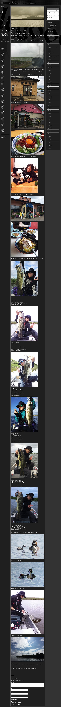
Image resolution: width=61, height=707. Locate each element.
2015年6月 (49, 134)
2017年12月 (2, 90)
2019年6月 (2, 73)
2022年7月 (2, 58)
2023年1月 (2, 55)
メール (12, 692)
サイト (12, 695)
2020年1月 (2, 67)
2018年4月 (2, 85)
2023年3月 (2, 53)
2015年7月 (2, 120)
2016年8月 (2, 105)
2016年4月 (49, 119)
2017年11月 (50, 96)
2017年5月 (2, 95)
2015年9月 (2, 118)
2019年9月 (2, 71)
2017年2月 (49, 104)
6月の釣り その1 (3, 41)
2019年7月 (2, 72)
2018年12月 (2, 79)
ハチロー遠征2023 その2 (4, 20)
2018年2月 (2, 88)
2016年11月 (2, 101)
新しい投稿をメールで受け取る (16, 704)
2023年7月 (2, 50)
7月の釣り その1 (51, 36)
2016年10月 (2, 102)
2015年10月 (2, 117)
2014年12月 (2, 129)
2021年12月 (2, 60)
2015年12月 (2, 114)
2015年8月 (2, 119)
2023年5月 (49, 45)
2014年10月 (2, 131)
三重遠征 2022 (3, 27)
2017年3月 (2, 96)
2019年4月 (2, 76)
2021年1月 (2, 64)
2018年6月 (2, 84)
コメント (12, 682)
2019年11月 (2, 70)
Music (2, 12)
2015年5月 (2, 123)
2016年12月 (2, 100)
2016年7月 (2, 106)
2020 (1, 39)
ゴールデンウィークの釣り (5, 34)
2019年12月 (50, 67)
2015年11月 (50, 127)
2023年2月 (2, 54)
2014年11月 (2, 130)
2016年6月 (2, 107)
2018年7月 (2, 83)
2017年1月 (2, 99)
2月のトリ (2, 24)
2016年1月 (2, 113)
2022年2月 (2, 59)
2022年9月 (2, 56)
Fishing (2, 11)
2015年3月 (2, 125)
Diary (1, 10)
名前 (11, 688)
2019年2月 (2, 77)
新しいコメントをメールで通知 (16, 702)
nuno (14, 30)
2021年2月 (49, 59)
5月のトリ (49, 28)
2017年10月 (2, 93)
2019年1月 (2, 78)
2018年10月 (2, 82)
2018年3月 (49, 90)
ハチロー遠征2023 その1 (4, 21)
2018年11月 (50, 82)
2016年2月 (2, 112)
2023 (1, 26)
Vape (1, 13)
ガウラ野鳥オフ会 (3, 25)
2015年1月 (2, 128)
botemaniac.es (4, 35)
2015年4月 (2, 124)
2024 (1, 19)
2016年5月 (2, 108)
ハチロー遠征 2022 (4, 30)
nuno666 (18, 2)
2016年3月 (2, 111)
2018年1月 (2, 89)
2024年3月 (2, 49)
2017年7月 (2, 94)
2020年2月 (2, 66)
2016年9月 (49, 111)
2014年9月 (49, 148)
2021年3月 (2, 61)
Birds (1, 7)
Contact (59, 4)
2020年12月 (2, 65)
